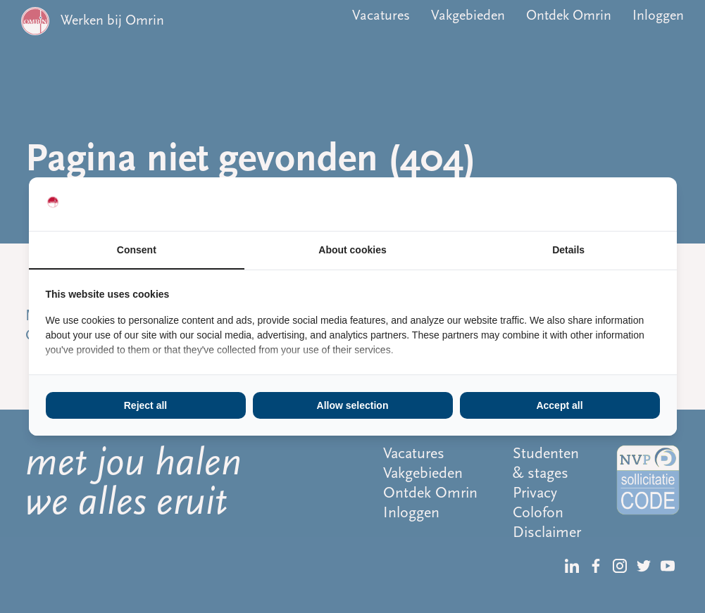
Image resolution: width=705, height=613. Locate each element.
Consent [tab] (136, 249)
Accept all (559, 405)
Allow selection (353, 405)
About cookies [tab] (352, 249)
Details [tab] (568, 249)
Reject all (145, 405)
